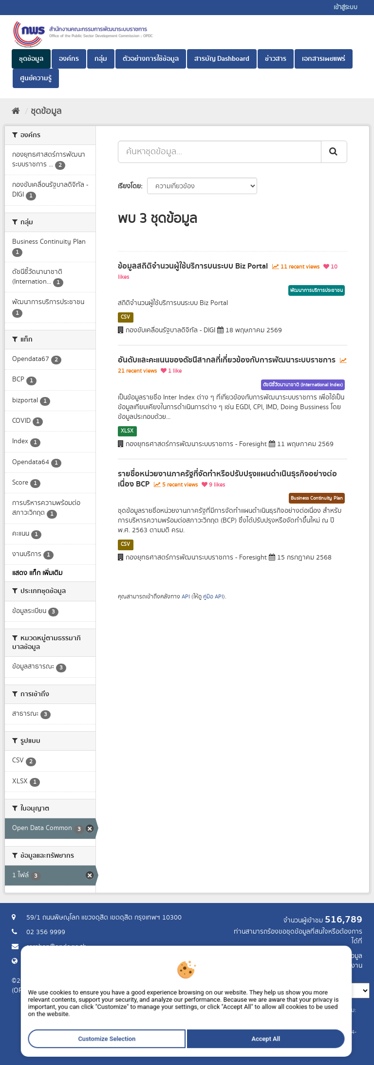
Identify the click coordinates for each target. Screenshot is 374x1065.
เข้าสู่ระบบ (345, 7)
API (186, 597)
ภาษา (225, 975)
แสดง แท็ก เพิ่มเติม (37, 573)
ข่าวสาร (275, 59)
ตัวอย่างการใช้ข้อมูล (151, 59)
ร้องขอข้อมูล (345, 956)
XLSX (127, 431)
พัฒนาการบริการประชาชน (316, 290)
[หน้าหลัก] (16, 111)
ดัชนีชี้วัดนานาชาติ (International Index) (303, 384)
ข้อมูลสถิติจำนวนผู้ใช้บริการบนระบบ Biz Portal (193, 266)
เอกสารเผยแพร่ (323, 59)
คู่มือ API (213, 597)
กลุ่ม (100, 59)
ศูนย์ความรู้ (36, 78)
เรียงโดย (129, 186)
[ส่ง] (334, 152)
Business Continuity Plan (317, 498)
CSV (125, 317)
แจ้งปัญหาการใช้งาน (334, 966)
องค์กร (69, 59)
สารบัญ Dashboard (221, 59)
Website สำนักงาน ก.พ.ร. (61, 961)
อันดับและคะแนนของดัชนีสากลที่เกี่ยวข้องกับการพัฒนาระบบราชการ (227, 360)
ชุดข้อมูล (31, 59)
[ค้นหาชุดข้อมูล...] (219, 152)
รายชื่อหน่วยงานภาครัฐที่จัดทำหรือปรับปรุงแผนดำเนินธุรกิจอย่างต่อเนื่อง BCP (227, 479)
